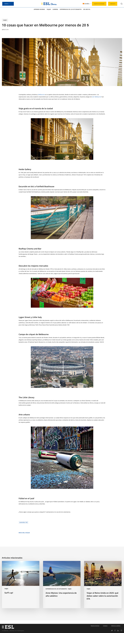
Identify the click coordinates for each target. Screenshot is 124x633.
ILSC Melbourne (96, 97)
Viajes (5, 20)
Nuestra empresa (95, 625)
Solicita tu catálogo (115, 625)
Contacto (105, 625)
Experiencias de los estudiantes (56, 589)
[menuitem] (87, 4)
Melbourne (41, 94)
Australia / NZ (24, 522)
